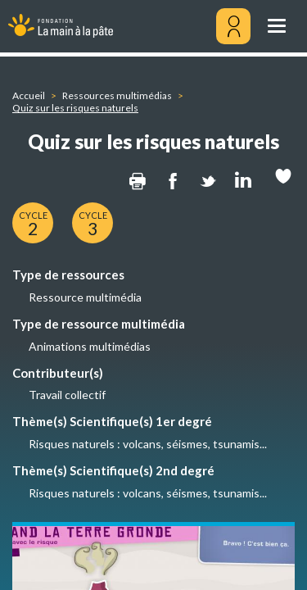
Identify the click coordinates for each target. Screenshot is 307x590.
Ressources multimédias (117, 95)
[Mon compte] (233, 26)
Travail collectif (67, 395)
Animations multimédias (90, 346)
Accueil (28, 95)
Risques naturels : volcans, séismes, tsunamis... (148, 444)
